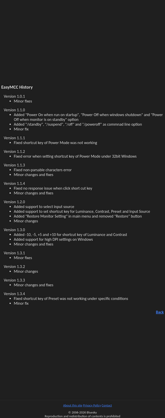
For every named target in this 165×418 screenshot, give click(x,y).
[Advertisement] (82, 45)
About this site (72, 405)
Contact (107, 405)
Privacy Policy (92, 405)
